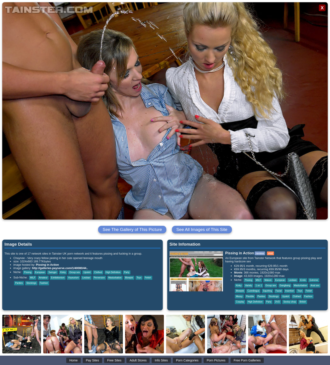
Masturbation (115, 277)
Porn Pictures (216, 360)
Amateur (43, 277)
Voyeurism (73, 277)
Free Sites (114, 360)
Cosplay (240, 302)
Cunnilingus (253, 291)
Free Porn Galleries (247, 360)
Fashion (44, 283)
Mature (268, 280)
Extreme (313, 280)
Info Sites (161, 360)
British (302, 302)
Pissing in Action (47, 264)
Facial (279, 291)
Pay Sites (92, 360)
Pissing (27, 272)
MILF (32, 277)
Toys (139, 277)
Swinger (52, 272)
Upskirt (87, 272)
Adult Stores (138, 360)
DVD (277, 302)
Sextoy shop (289, 302)
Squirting (267, 291)
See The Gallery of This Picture (132, 229)
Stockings (31, 283)
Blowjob (129, 277)
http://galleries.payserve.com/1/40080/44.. (60, 268)
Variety (248, 285)
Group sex (74, 272)
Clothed (98, 272)
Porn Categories (187, 360)
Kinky (63, 272)
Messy (239, 296)
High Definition (113, 272)
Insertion (289, 291)
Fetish (148, 277)
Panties (19, 283)
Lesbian (86, 277)
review (260, 253)
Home (73, 360)
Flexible (250, 296)
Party (126, 272)
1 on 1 (259, 285)
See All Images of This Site (201, 229)
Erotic (303, 280)
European (40, 272)
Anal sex (315, 285)
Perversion (99, 277)
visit (270, 253)
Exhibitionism (57, 277)
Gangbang (285, 285)
